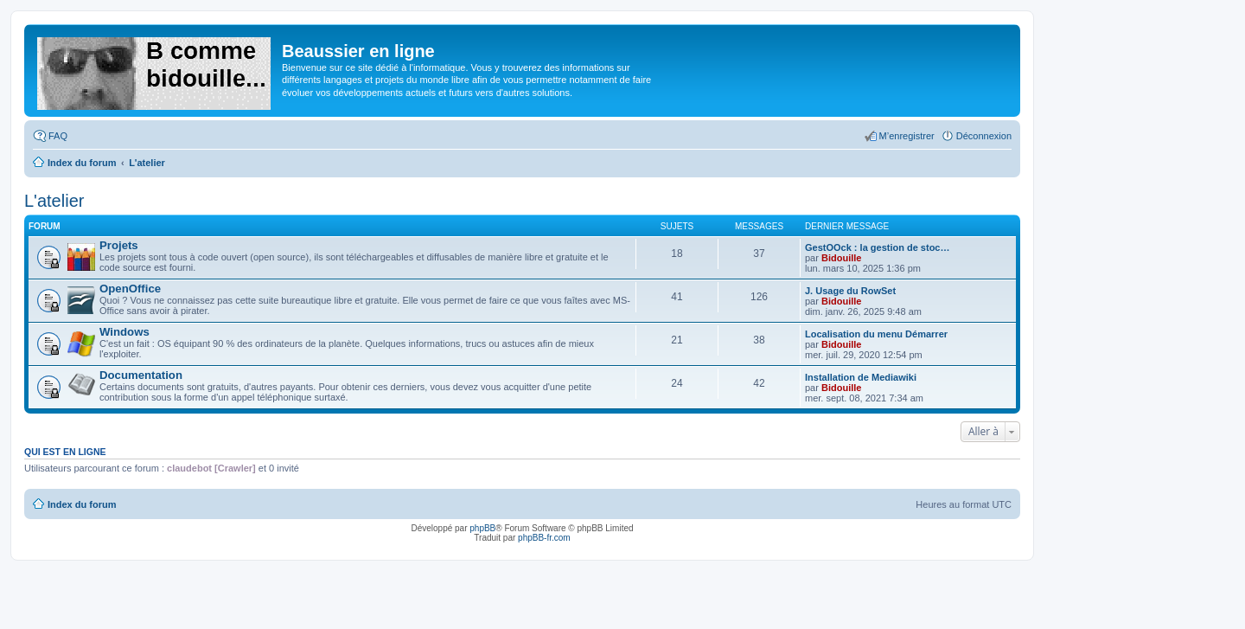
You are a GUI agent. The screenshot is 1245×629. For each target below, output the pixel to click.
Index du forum (82, 504)
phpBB (482, 528)
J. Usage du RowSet (850, 291)
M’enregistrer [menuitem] (907, 136)
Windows (124, 331)
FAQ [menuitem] (57, 136)
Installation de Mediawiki (860, 377)
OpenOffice (130, 288)
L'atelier (54, 200)
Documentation (140, 375)
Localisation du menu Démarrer (876, 334)
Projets (118, 245)
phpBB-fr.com (544, 537)
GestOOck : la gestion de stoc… (877, 247)
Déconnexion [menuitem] (984, 136)
